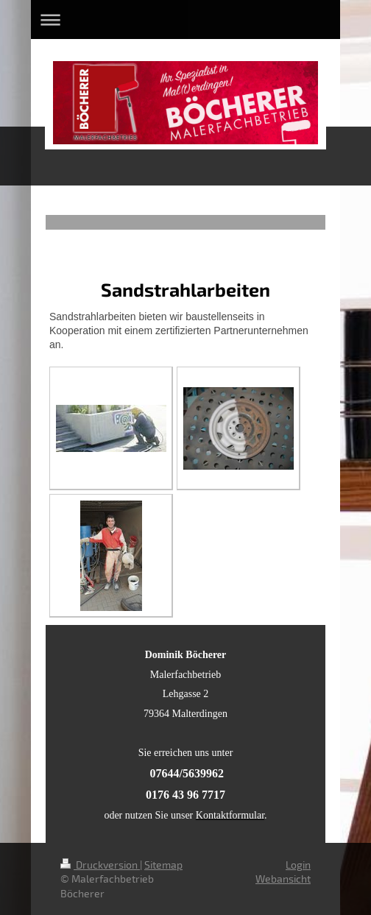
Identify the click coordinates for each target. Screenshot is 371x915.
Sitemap (163, 864)
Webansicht (283, 878)
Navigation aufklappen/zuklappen (185, 19)
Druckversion (100, 864)
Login (298, 864)
